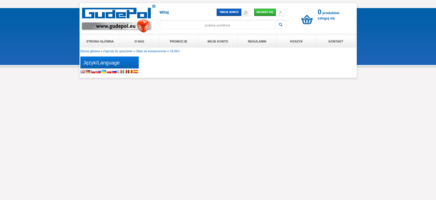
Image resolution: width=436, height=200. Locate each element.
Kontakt (335, 41)
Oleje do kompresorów (151, 51)
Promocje (178, 41)
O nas (139, 41)
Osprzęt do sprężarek (117, 51)
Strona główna (100, 41)
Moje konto (218, 41)
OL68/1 (175, 51)
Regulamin (257, 41)
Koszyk (296, 41)
